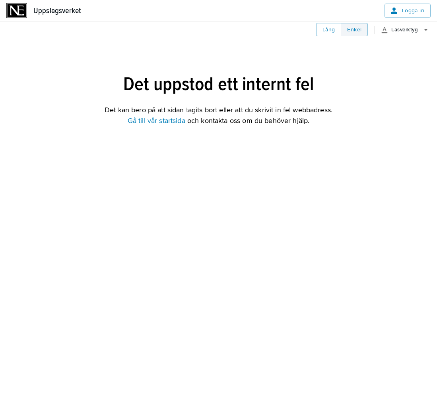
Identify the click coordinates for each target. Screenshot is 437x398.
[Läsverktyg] (407, 30)
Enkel (354, 29)
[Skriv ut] (255, 74)
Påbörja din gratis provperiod (114, 247)
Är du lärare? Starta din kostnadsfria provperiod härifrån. (143, 271)
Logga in (406, 10)
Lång (328, 29)
